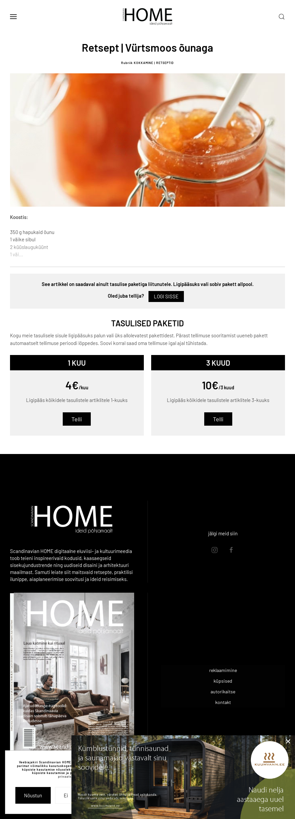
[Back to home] (147, 16)
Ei (66, 795)
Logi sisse (166, 296)
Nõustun (33, 795)
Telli (76, 419)
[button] (13, 16)
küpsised (223, 681)
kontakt (223, 702)
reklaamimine (223, 670)
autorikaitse (223, 691)
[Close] (288, 741)
